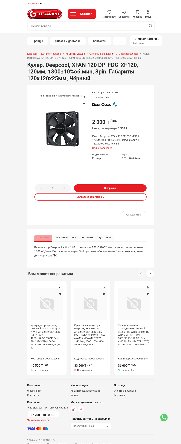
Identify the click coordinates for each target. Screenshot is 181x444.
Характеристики (67, 237)
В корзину (110, 188)
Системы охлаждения (101, 53)
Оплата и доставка (68, 41)
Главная (32, 53)
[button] (109, 14)
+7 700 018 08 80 (145, 39)
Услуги (74, 388)
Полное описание (102, 148)
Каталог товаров (51, 53)
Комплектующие (75, 53)
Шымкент (33, 3)
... (120, 41)
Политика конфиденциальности (93, 437)
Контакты (99, 41)
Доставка (109, 237)
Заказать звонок (38, 413)
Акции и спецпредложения (86, 384)
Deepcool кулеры (128, 53)
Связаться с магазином (90, 196)
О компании (34, 384)
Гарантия (119, 388)
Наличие (90, 237)
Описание (44, 237)
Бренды (37, 41)
